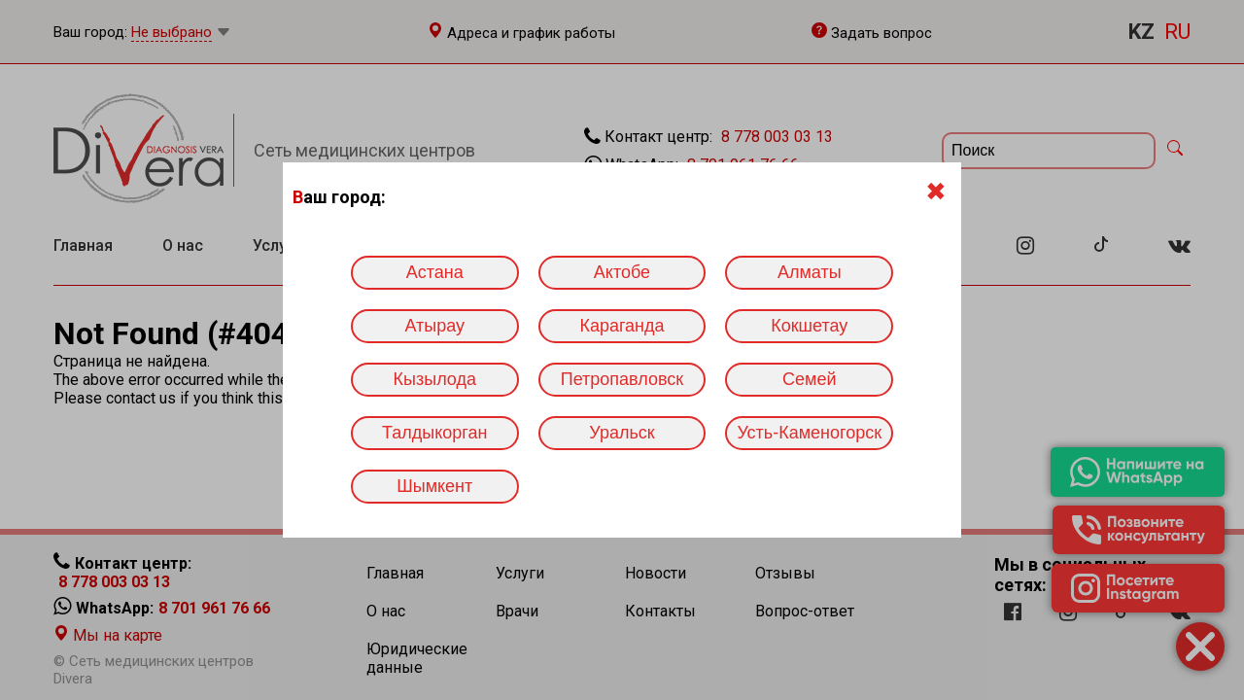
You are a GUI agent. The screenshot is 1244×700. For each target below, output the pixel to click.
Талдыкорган (434, 432)
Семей (809, 379)
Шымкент (434, 486)
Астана (435, 272)
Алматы (810, 272)
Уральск (621, 432)
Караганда (621, 325)
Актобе (622, 272)
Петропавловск (622, 379)
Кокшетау (809, 325)
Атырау (434, 325)
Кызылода (435, 379)
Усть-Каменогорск (809, 432)
